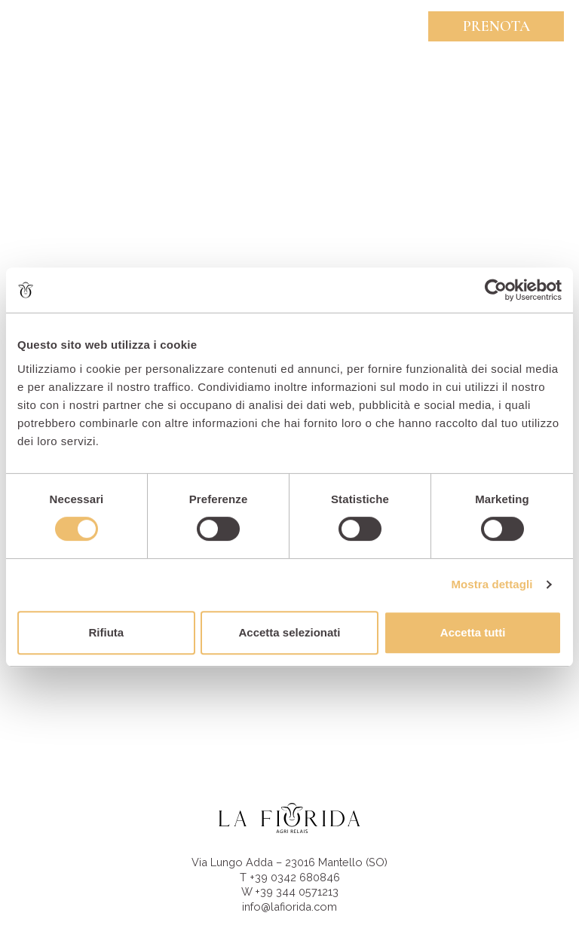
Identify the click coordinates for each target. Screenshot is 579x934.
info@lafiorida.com (289, 906)
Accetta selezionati (289, 632)
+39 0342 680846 (295, 877)
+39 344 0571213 (297, 891)
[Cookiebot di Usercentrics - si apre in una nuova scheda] (496, 290)
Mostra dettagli (491, 584)
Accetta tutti (473, 632)
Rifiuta (106, 632)
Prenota (496, 26)
